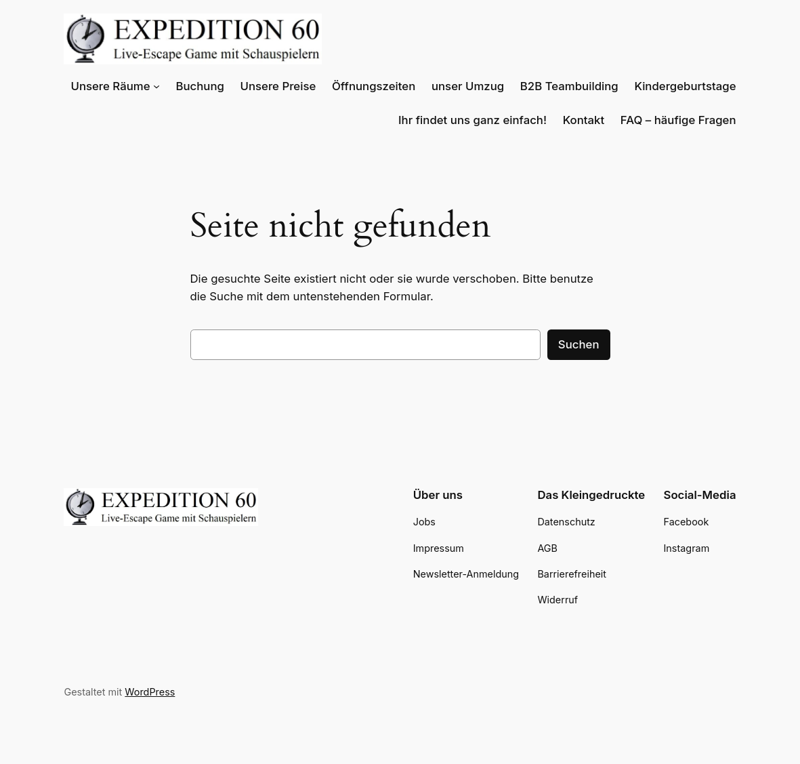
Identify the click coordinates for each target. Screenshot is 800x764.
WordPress (145, 692)
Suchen (580, 344)
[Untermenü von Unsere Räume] (191, 86)
